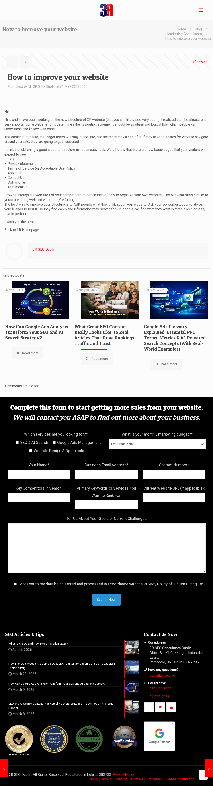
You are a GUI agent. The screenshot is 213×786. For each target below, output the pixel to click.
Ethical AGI (155, 779)
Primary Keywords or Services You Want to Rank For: (106, 492)
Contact (137, 779)
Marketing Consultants (184, 34)
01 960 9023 (159, 697)
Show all (199, 62)
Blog (198, 29)
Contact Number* (174, 465)
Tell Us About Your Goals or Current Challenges (106, 518)
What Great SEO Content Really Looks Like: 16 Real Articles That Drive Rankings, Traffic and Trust (104, 335)
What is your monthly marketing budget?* (157, 434)
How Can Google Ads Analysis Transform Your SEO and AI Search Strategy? (36, 332)
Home (181, 29)
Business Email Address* (106, 465)
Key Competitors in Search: (39, 488)
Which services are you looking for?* (56, 434)
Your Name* (39, 465)
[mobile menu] (201, 10)
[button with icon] (149, 707)
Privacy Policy (124, 774)
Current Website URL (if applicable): (174, 488)
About (106, 779)
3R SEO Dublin (44, 86)
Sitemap (121, 779)
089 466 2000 (160, 689)
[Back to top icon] (203, 775)
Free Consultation (180, 779)
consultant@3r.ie (162, 675)
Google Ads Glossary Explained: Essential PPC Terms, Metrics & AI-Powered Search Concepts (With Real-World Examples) (175, 338)
